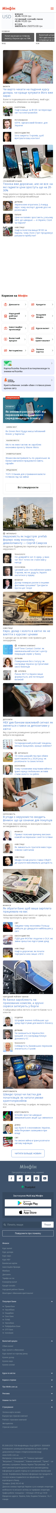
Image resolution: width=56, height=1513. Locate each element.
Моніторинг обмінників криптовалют (17, 1293)
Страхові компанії (9, 1427)
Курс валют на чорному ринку (15, 1354)
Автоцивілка (7, 1423)
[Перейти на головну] (8, 9)
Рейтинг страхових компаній (14, 1420)
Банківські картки (9, 1263)
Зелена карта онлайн (11, 1412)
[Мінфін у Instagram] (36, 1178)
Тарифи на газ (8, 1278)
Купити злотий (8, 1365)
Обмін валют (7, 1346)
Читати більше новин (28, 1153)
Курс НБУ (6, 1260)
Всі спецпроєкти (28, 487)
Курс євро (6, 1256)
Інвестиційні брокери (11, 1267)
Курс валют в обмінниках (13, 1350)
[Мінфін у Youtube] (45, 1178)
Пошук (47, 1224)
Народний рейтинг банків (13, 1289)
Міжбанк (6, 1271)
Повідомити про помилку (28, 1233)
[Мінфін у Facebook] (11, 1178)
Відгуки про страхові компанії (15, 1416)
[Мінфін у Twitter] (28, 1178)
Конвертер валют (9, 1282)
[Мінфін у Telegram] (20, 1178)
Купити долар (8, 1357)
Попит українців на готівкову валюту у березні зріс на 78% (17, 37)
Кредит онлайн (8, 1286)
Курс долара (7, 1252)
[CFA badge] (9, 1438)
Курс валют (7, 1248)
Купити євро (7, 1361)
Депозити (6, 1275)
